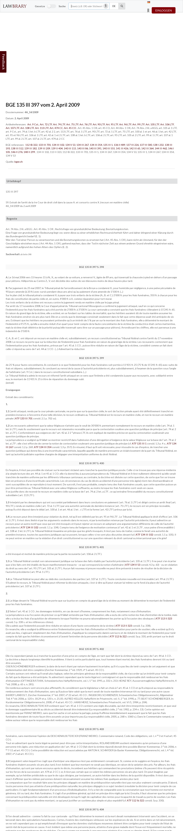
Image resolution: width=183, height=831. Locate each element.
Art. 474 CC (56, 127)
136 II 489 (119, 144)
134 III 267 (82, 144)
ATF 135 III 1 (139, 443)
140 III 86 (82, 148)
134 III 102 (58, 144)
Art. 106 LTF (167, 124)
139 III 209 (44, 148)
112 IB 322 (31, 144)
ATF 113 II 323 (163, 618)
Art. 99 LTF (138, 124)
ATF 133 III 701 (24, 418)
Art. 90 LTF (99, 124)
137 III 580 (146, 144)
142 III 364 (147, 148)
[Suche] (121, 6)
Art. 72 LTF (46, 124)
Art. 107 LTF (12, 127)
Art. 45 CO (70, 127)
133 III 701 (45, 144)
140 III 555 (109, 148)
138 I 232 (158, 144)
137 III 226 (132, 144)
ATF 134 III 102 (30, 527)
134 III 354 (96, 144)
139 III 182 (30, 148)
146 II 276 (17, 151)
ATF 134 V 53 (133, 564)
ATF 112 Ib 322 (118, 636)
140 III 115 (70, 148)
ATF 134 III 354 (43, 447)
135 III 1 (108, 144)
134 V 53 (70, 144)
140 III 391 (95, 148)
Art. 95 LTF (112, 124)
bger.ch (18, 161)
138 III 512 (17, 148)
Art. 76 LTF (86, 124)
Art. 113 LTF (42, 127)
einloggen (163, 10)
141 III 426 (122, 148)
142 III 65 (134, 148)
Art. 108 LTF (27, 127)
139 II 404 (57, 148)
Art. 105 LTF (152, 124)
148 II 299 (29, 151)
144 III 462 (161, 148)
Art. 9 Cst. (33, 124)
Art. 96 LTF (125, 124)
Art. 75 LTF (72, 124)
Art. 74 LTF (59, 124)
